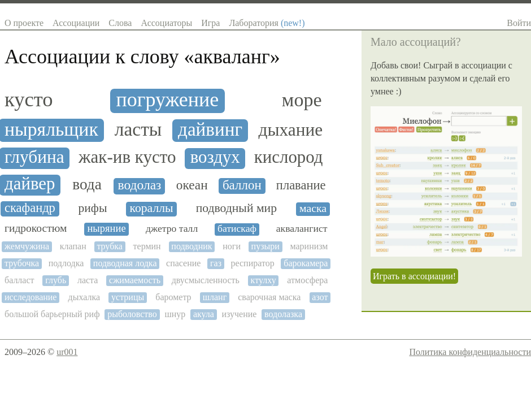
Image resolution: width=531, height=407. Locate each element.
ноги (232, 246)
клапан (73, 246)
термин (147, 246)
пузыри (265, 246)
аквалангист (302, 228)
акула (203, 314)
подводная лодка (125, 263)
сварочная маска (269, 297)
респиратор (253, 263)
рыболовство (132, 314)
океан (192, 185)
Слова (120, 23)
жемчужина (27, 246)
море (302, 99)
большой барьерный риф (52, 314)
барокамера (306, 263)
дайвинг (210, 129)
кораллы (151, 208)
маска (313, 208)
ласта (87, 280)
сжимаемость (134, 280)
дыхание (291, 130)
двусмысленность (206, 280)
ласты (138, 129)
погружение (167, 100)
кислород (288, 157)
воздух (215, 157)
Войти (519, 23)
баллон (242, 185)
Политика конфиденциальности (470, 352)
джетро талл (172, 228)
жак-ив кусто (127, 157)
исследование (30, 297)
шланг (215, 297)
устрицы (127, 297)
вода (87, 184)
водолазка (283, 314)
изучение (239, 314)
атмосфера (307, 280)
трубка (110, 246)
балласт (19, 280)
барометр (173, 297)
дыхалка (84, 297)
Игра (210, 23)
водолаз (140, 185)
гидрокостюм (36, 228)
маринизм (309, 246)
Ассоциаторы (166, 23)
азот (320, 297)
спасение (183, 263)
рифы (92, 208)
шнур (174, 314)
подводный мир (236, 208)
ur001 (66, 352)
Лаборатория (266, 23)
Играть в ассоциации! (414, 276)
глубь (55, 280)
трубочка (22, 263)
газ (215, 263)
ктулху (263, 280)
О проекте (24, 23)
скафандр (30, 208)
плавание (301, 185)
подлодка (66, 263)
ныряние (106, 228)
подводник (191, 246)
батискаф (236, 228)
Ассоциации (76, 23)
